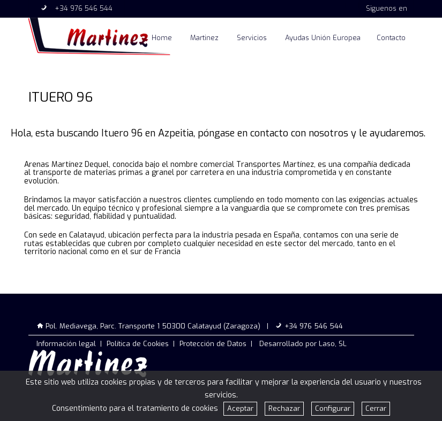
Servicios (252, 37)
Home (162, 37)
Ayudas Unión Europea (323, 37)
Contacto (391, 37)
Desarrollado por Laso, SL (303, 343)
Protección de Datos (212, 343)
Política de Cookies (138, 343)
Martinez (204, 37)
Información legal (66, 343)
